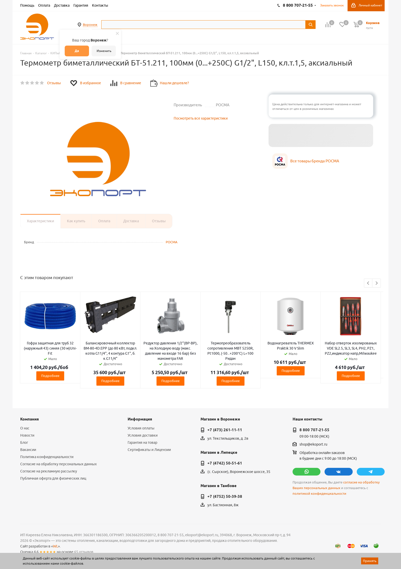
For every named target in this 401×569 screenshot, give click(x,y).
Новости (27, 435)
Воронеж (90, 25)
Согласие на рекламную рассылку (48, 471)
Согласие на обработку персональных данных (58, 464)
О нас (24, 428)
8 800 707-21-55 (314, 430)
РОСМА (171, 242)
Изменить (104, 51)
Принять (369, 561)
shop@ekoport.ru (313, 444)
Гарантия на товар (142, 442)
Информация (140, 419)
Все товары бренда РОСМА (314, 161)
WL (55, 546)
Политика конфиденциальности (46, 457)
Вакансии (28, 450)
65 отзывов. (84, 552)
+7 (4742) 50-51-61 (224, 463)
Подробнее (50, 376)
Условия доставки (143, 435)
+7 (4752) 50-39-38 (224, 496)
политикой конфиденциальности (319, 494)
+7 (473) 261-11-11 (224, 430)
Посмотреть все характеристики (201, 118)
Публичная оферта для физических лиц (53, 478)
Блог (24, 442)
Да (77, 51)
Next (376, 283)
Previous (368, 283)
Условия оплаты (141, 428)
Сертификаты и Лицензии (149, 450)
